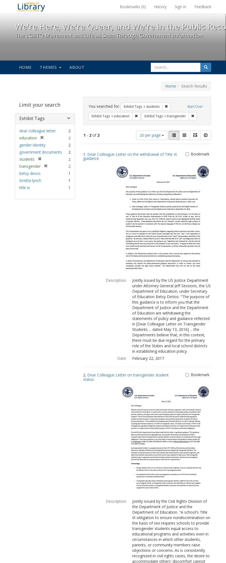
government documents (40, 152)
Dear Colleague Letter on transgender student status (126, 377)
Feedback (202, 6)
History (160, 6)
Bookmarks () (133, 6)
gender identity (32, 145)
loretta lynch (30, 180)
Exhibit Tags (32, 118)
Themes (50, 67)
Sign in (180, 6)
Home (25, 67)
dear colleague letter (37, 130)
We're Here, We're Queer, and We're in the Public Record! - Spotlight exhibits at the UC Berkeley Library (31, 7)
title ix (24, 187)
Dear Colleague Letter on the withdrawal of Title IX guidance (130, 156)
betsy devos (30, 173)
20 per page (152, 135)
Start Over (195, 106)
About (77, 67)
